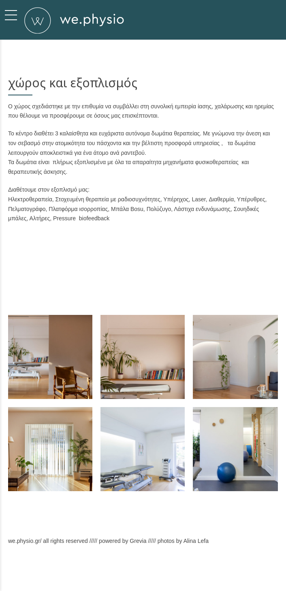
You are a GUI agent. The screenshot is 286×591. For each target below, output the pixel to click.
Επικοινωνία (227, 577)
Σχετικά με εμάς (106, 577)
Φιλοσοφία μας (143, 577)
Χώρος (200, 577)
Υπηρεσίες (176, 577)
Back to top (258, 577)
